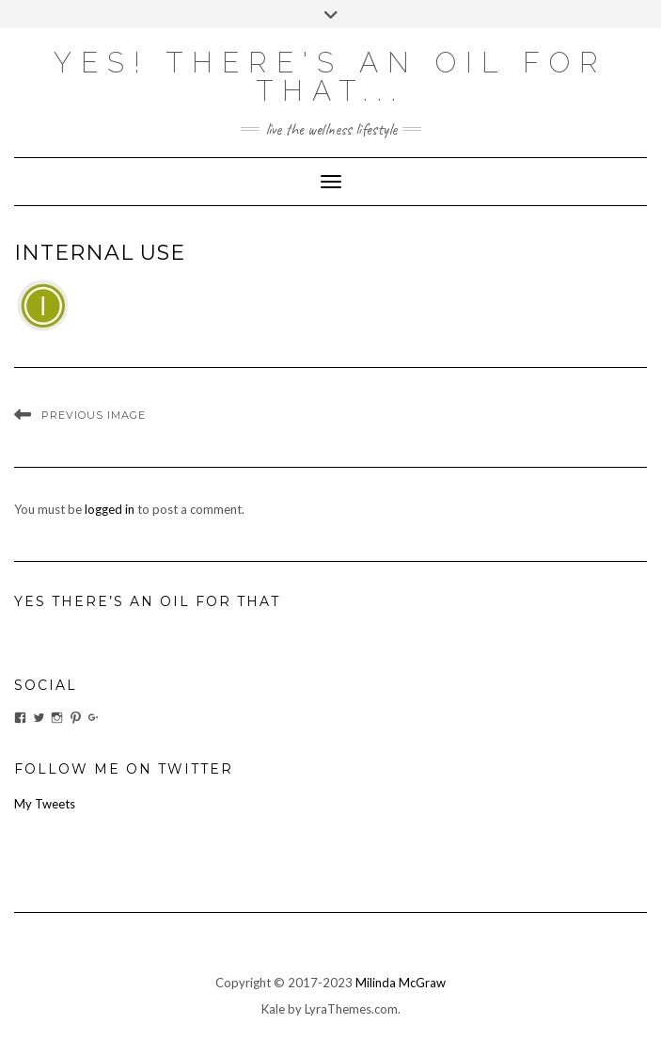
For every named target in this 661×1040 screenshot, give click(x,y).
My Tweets (44, 803)
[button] (42, 306)
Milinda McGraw (400, 982)
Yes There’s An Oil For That (147, 601)
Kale (273, 1008)
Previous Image (93, 415)
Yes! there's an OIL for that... (330, 76)
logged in (109, 509)
